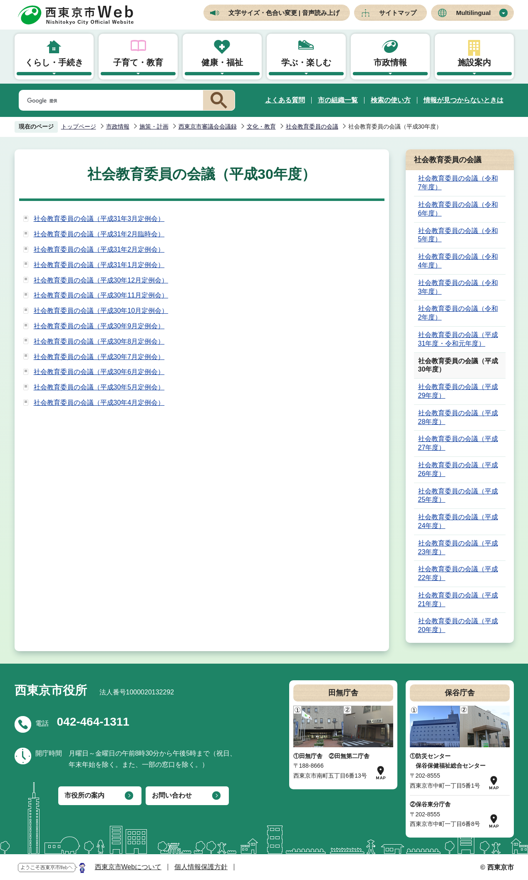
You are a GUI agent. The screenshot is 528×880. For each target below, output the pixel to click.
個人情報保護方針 (201, 866)
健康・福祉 (222, 62)
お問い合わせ (172, 795)
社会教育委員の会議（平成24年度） (458, 521)
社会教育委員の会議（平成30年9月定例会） (99, 326)
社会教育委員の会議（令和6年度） (458, 209)
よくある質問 (285, 100)
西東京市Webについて (128, 866)
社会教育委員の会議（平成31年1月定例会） (99, 264)
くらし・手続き (54, 62)
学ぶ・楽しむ (306, 62)
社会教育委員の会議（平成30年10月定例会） (101, 310)
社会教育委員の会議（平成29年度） (458, 391)
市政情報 (390, 62)
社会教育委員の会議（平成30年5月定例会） (99, 387)
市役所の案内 (84, 795)
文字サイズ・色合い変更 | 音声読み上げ (284, 12)
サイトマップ (397, 12)
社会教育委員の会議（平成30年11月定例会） (101, 295)
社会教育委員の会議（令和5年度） (458, 235)
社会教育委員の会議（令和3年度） (458, 287)
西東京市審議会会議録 (207, 126)
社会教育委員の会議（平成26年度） (458, 469)
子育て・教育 (138, 62)
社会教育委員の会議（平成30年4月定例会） (99, 402)
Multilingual (473, 12)
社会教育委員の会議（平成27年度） (458, 443)
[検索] (109, 100)
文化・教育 (261, 126)
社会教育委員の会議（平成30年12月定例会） (101, 280)
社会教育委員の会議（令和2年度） (458, 313)
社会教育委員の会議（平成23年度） (458, 547)
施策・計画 (154, 126)
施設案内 (474, 62)
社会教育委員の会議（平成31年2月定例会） (99, 249)
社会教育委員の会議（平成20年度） (458, 625)
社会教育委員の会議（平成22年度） (458, 573)
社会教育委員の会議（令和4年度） (458, 261)
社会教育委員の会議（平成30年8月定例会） (99, 341)
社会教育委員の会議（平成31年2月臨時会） (99, 234)
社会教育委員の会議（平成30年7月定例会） (99, 356)
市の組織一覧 (338, 100)
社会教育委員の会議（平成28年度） (458, 417)
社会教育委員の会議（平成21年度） (458, 599)
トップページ (78, 126)
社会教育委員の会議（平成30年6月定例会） (99, 371)
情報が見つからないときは (463, 100)
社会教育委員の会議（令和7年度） (458, 183)
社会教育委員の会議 (312, 126)
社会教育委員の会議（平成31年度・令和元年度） (458, 339)
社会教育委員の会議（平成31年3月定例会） (99, 218)
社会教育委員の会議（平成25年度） (458, 495)
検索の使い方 (391, 100)
